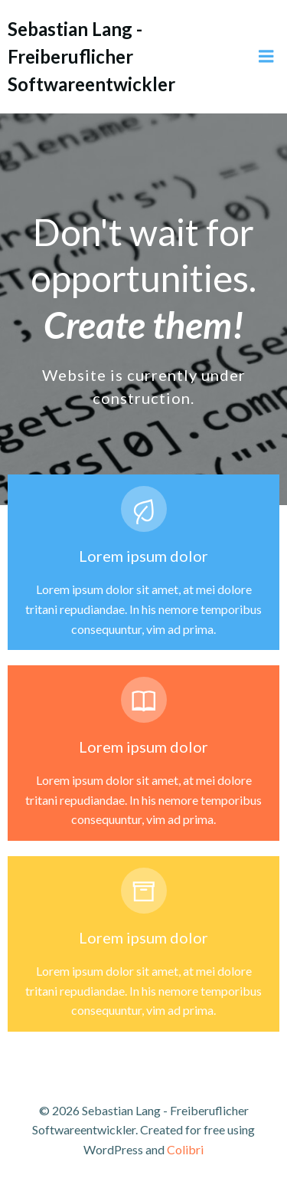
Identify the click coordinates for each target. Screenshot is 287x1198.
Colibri (185, 1149)
